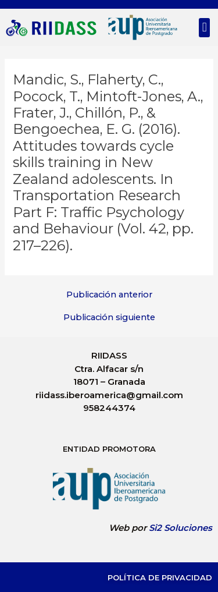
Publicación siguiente (109, 317)
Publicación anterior (109, 294)
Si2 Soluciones (180, 527)
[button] (204, 27)
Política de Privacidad (160, 577)
